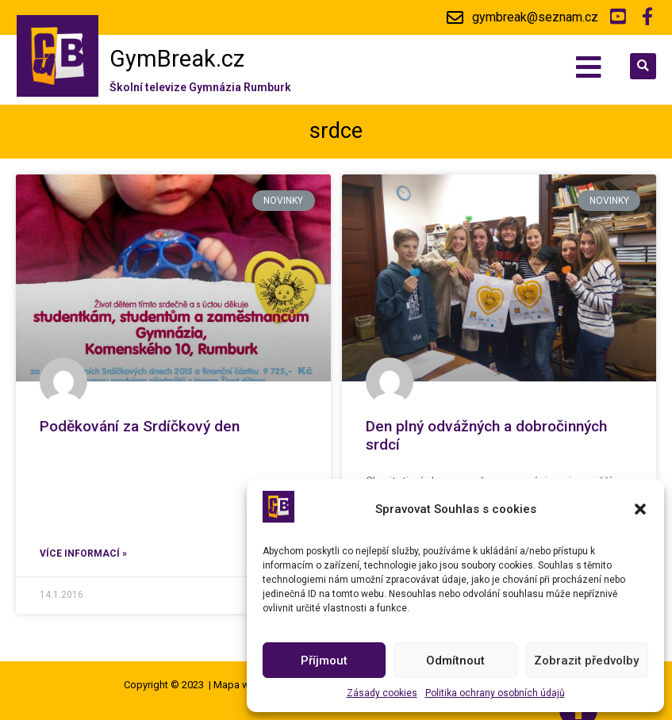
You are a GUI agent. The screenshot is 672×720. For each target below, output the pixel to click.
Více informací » (83, 553)
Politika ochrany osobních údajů (495, 693)
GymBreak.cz (176, 58)
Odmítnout (455, 660)
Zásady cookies (382, 693)
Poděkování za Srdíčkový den (140, 426)
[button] (640, 509)
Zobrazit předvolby (586, 660)
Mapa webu (240, 685)
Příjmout (324, 660)
